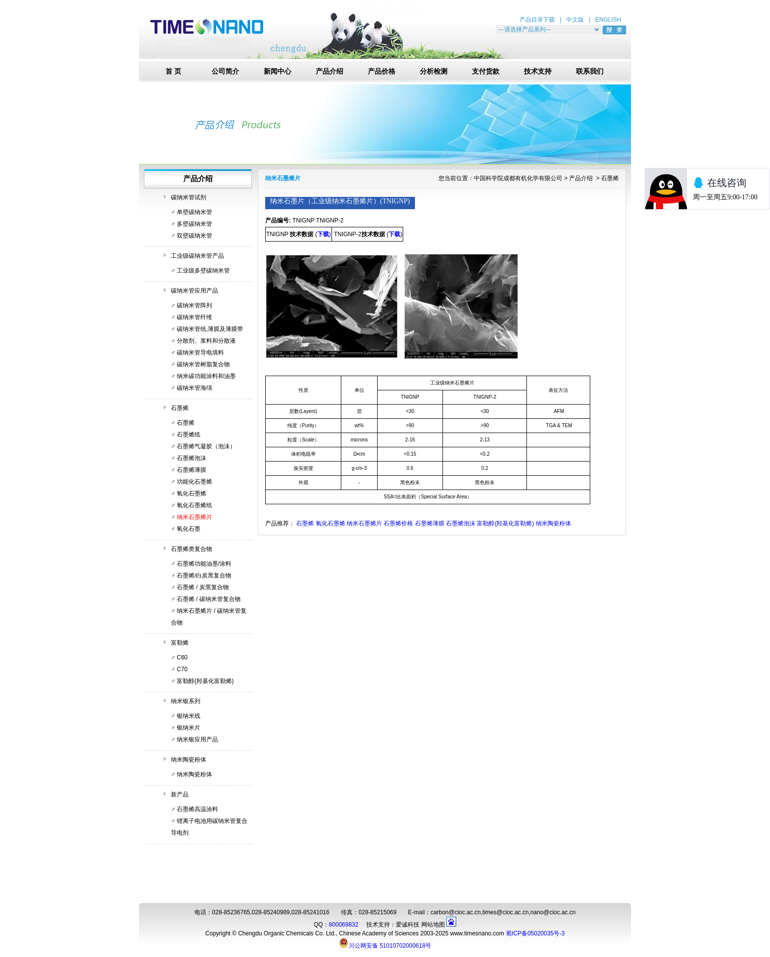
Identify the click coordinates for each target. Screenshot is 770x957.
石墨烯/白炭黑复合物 (204, 575)
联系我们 (590, 71)
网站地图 (433, 924)
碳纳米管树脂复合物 (203, 364)
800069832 (343, 924)
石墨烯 (180, 408)
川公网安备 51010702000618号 (385, 943)
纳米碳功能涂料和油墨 (206, 376)
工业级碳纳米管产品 (197, 255)
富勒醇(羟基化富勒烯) (205, 681)
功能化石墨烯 (194, 481)
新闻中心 (277, 71)
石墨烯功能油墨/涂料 (204, 563)
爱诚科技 (407, 924)
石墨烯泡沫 (191, 458)
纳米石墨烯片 (194, 517)
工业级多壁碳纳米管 (203, 270)
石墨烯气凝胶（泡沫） (206, 446)
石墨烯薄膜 (191, 469)
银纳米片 (188, 727)
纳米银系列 (185, 701)
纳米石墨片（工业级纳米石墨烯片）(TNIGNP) (340, 201)
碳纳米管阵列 (194, 305)
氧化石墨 (188, 528)
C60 (182, 657)
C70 (182, 669)
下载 (394, 234)
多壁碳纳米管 (194, 223)
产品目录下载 (537, 19)
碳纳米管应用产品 (194, 290)
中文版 (575, 19)
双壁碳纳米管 (194, 235)
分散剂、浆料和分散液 (206, 340)
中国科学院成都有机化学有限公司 (518, 178)
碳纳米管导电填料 (200, 352)
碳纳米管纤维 (194, 317)
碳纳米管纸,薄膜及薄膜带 (210, 329)
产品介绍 (329, 71)
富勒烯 (180, 642)
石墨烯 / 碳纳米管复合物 (209, 599)
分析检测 (433, 71)
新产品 (180, 794)
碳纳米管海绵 (194, 387)
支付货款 (485, 71)
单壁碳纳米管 (194, 212)
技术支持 (537, 71)
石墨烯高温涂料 (197, 809)
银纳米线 (188, 715)
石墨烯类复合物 (191, 549)
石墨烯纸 (188, 434)
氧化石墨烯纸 (194, 505)
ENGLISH (608, 19)
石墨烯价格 (398, 523)
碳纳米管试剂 (188, 197)
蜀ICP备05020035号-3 (535, 933)
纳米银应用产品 (197, 739)
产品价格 (381, 71)
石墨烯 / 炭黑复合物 (203, 587)
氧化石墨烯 (191, 493)
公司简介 (225, 71)
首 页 (173, 71)
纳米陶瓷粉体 (188, 759)
